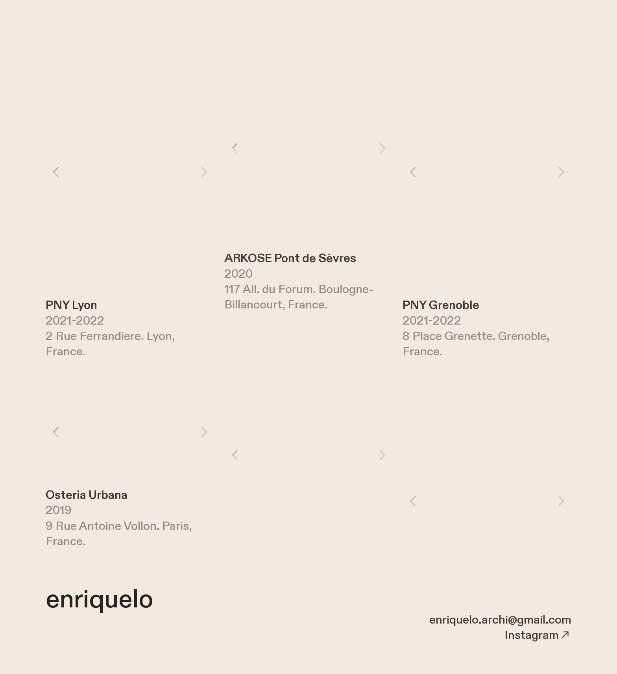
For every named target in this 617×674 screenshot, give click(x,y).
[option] (130, 171)
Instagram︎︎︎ (537, 635)
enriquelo (99, 599)
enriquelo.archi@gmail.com (500, 620)
